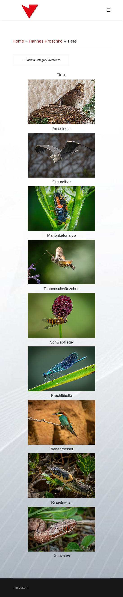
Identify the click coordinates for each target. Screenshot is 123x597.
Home (18, 41)
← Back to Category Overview (41, 60)
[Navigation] (108, 10)
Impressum (20, 587)
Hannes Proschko (46, 41)
